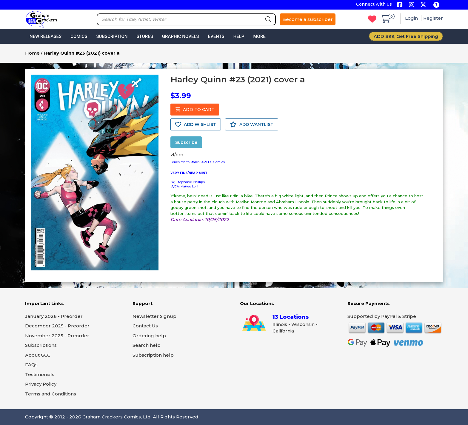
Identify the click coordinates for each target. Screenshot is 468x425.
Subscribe (186, 142)
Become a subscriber (307, 19)
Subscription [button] (112, 36)
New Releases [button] (45, 36)
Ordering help (149, 335)
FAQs (31, 364)
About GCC (37, 355)
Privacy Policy (40, 384)
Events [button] (216, 36)
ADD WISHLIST (195, 124)
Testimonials (39, 374)
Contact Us (145, 326)
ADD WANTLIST (251, 124)
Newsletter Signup (154, 316)
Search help (147, 345)
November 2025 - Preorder (57, 335)
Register (433, 18)
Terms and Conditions (50, 394)
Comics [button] (78, 36)
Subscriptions (41, 345)
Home (32, 53)
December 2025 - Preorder (57, 326)
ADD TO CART (194, 109)
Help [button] (238, 36)
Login (412, 18)
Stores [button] (144, 36)
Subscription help (153, 355)
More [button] (259, 36)
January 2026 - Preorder (54, 316)
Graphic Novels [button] (180, 36)
